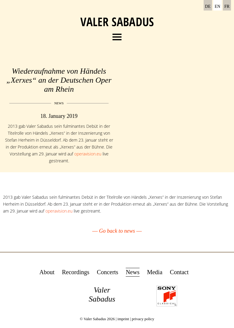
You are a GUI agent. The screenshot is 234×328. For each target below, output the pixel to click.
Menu (117, 35)
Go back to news (117, 231)
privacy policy (143, 319)
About (46, 272)
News (133, 272)
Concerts (107, 272)
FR (226, 6)
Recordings (75, 272)
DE (208, 6)
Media (154, 272)
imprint (123, 319)
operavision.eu (87, 154)
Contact (179, 272)
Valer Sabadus (102, 294)
